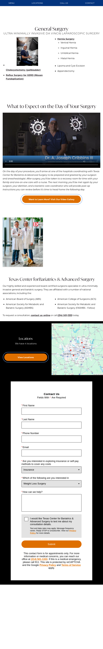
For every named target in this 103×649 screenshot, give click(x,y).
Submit (51, 544)
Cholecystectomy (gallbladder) (23, 54)
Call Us (64, 3)
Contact (89, 3)
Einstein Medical (40, 634)
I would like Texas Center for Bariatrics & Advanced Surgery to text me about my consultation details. (54, 525)
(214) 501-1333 (65, 315)
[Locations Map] (77, 348)
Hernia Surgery (65, 38)
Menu (11, 3)
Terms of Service (71, 565)
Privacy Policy (48, 565)
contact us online (40, 315)
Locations (37, 3)
